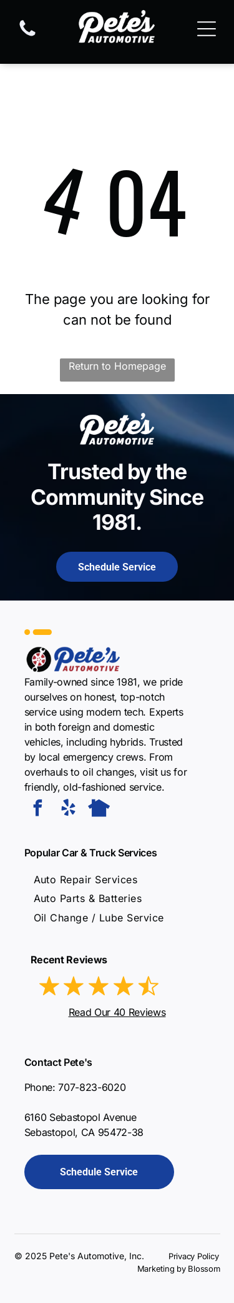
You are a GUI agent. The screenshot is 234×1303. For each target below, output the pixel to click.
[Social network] (99, 809)
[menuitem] (85, 879)
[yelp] (68, 809)
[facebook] (38, 809)
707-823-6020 (91, 1087)
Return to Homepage (117, 366)
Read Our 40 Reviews (117, 1012)
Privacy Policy (193, 1256)
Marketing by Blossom (178, 1269)
